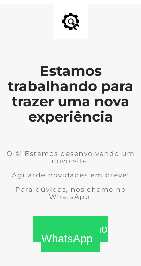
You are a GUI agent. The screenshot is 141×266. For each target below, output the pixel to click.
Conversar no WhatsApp (73, 234)
